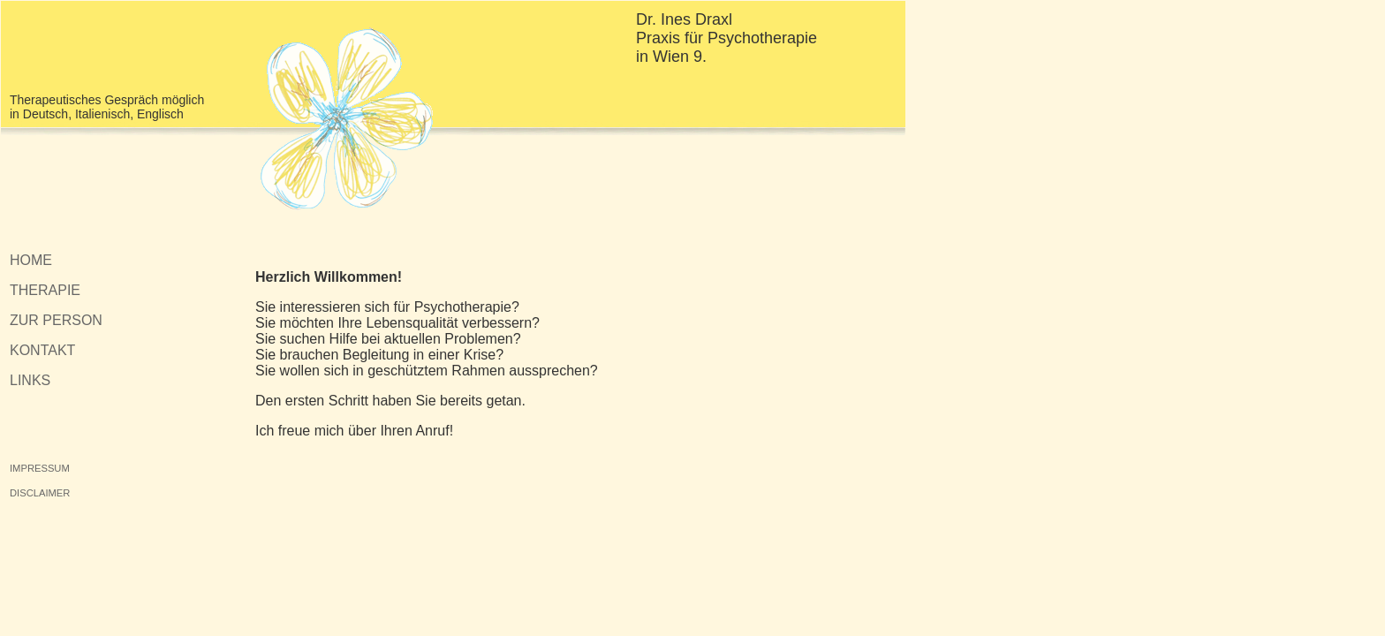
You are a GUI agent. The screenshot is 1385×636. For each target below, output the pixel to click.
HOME (31, 260)
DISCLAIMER (40, 493)
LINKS (30, 380)
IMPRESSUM (40, 468)
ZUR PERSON (56, 320)
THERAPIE (45, 290)
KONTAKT (42, 350)
